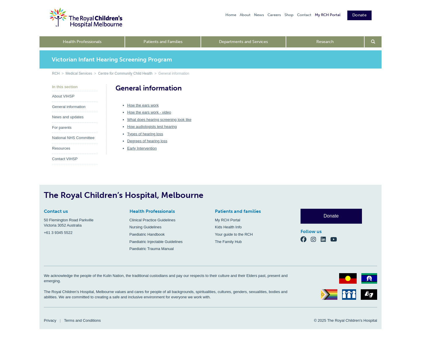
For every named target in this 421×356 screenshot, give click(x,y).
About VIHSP (63, 96)
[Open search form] (373, 41)
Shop (289, 15)
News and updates (68, 117)
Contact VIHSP (64, 159)
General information (68, 107)
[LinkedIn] (326, 239)
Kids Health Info (228, 227)
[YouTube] (335, 239)
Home (230, 15)
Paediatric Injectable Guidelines (156, 241)
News (259, 15)
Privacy (50, 320)
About (245, 15)
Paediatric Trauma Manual (152, 249)
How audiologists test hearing (152, 126)
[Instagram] (316, 239)
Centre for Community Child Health (125, 73)
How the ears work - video (149, 112)
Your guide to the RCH (234, 234)
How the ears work (143, 105)
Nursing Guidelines (146, 227)
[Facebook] (306, 239)
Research (325, 41)
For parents (61, 127)
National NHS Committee (73, 138)
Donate (359, 15)
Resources (61, 148)
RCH (56, 73)
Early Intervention (142, 148)
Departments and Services (243, 41)
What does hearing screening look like (159, 119)
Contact (304, 15)
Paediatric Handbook (147, 234)
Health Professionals (82, 41)
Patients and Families (163, 41)
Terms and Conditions (82, 320)
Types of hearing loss (145, 134)
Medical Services (78, 73)
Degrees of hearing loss (147, 141)
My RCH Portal (327, 15)
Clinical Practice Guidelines (153, 220)
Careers (274, 15)
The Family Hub (228, 241)
